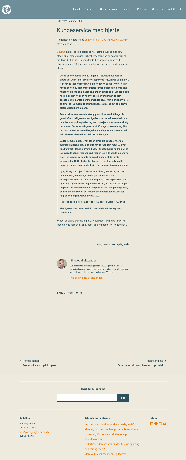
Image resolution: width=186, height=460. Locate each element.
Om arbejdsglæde (109, 9)
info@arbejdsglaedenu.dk (34, 432)
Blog (181, 9)
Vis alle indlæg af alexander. (86, 277)
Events (125, 9)
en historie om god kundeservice (103, 39)
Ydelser (88, 9)
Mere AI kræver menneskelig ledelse (105, 454)
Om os (155, 9)
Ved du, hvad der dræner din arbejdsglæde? (110, 424)
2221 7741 (30, 427)
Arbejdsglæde (121, 244)
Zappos (61, 51)
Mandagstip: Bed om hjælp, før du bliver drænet (112, 429)
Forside (77, 9)
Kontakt (171, 9)
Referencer (143, 9)
